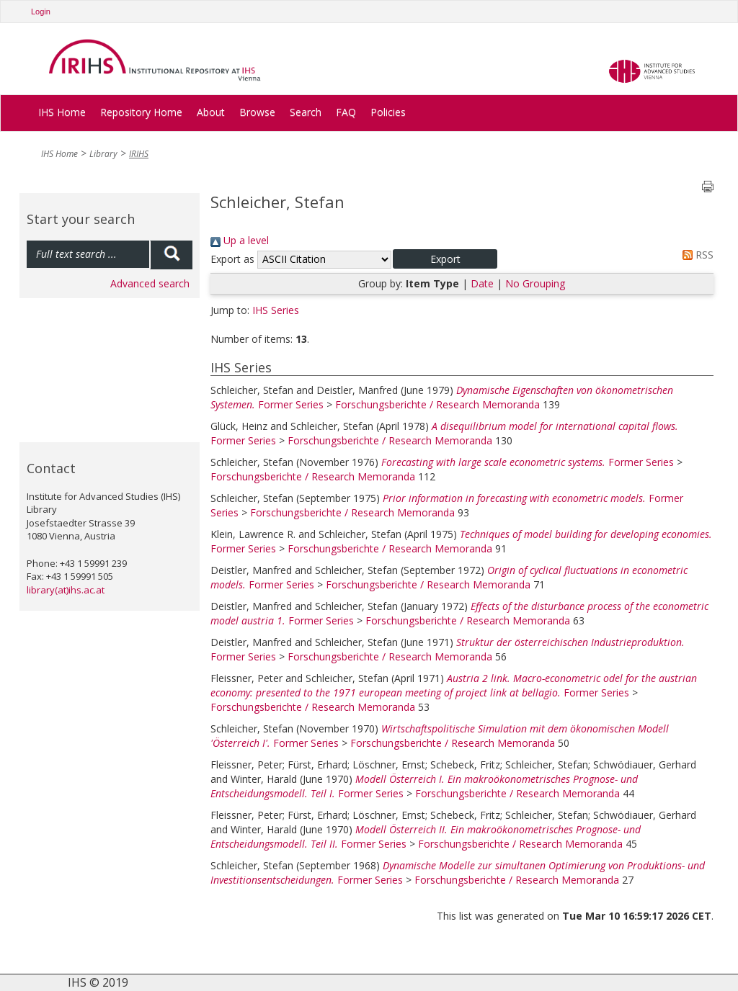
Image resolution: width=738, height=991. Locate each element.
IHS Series (275, 310)
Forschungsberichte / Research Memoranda (437, 404)
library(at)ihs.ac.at (66, 589)
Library (103, 154)
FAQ (346, 112)
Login (40, 11)
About (211, 112)
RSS (695, 254)
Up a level (239, 240)
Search (305, 112)
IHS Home (62, 112)
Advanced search (150, 283)
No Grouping (535, 283)
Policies (388, 112)
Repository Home (141, 112)
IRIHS (138, 154)
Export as (232, 259)
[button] (445, 259)
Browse (257, 112)
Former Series (291, 404)
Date (482, 283)
